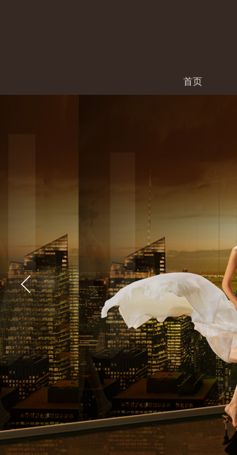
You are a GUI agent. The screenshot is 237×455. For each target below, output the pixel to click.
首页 (192, 81)
